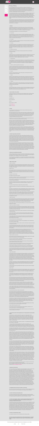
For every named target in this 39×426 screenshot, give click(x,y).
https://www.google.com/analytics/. (17, 364)
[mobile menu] (33, 2)
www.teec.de (13, 105)
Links (6, 10)
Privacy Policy (6, 15)
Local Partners (6, 8)
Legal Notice (6, 12)
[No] (37, 423)
